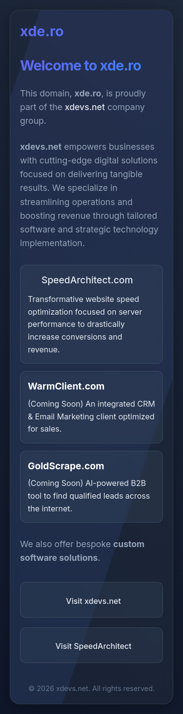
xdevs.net (85, 107)
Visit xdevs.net (93, 601)
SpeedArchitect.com (80, 280)
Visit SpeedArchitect (93, 646)
